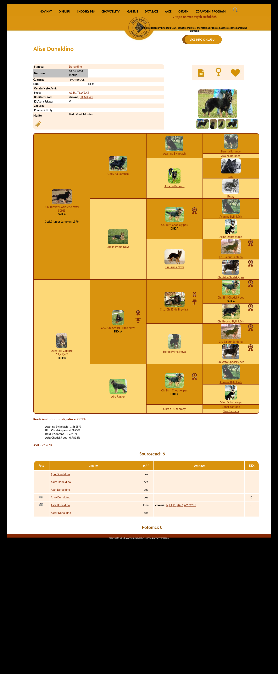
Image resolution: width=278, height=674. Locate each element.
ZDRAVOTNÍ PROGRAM (211, 76)
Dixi (230, 240)
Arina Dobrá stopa (231, 301)
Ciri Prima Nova (174, 331)
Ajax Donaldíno (60, 538)
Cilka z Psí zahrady (174, 473)
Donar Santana (231, 471)
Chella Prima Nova (118, 311)
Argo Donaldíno (60, 562)
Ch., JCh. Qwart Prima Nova (118, 392)
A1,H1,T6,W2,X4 (79, 157)
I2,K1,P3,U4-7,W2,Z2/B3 (181, 569)
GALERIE (132, 76)
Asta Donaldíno (60, 569)
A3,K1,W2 (62, 419)
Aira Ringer (118, 461)
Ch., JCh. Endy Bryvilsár (174, 374)
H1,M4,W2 (86, 161)
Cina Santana (231, 475)
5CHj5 (61, 275)
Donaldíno (75, 131)
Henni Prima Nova (174, 416)
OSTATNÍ (183, 76)
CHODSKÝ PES (86, 76)
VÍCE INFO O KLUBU (202, 39)
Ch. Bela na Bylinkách (231, 386)
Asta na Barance (174, 250)
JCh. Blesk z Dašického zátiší (61, 271)
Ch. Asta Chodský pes (231, 341)
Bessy (230, 261)
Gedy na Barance (118, 238)
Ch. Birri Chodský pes (174, 289)
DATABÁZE (151, 76)
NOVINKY (46, 76)
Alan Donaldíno (60, 554)
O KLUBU (64, 76)
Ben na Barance (231, 216)
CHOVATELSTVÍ (111, 76)
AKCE (168, 76)
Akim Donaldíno (61, 546)
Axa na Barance (230, 220)
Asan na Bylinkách (174, 218)
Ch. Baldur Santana (231, 321)
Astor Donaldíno (61, 577)
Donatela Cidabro (62, 415)
